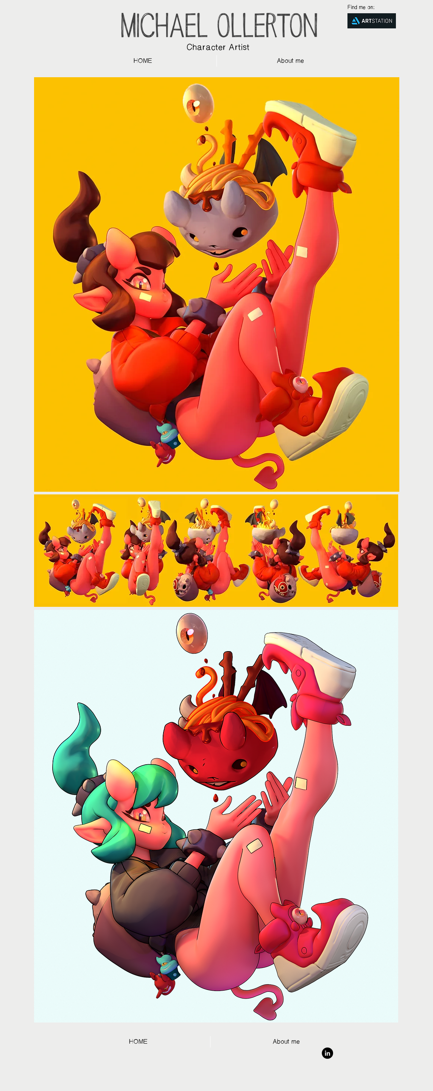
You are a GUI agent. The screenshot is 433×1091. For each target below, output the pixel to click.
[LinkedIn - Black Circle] (327, 1053)
